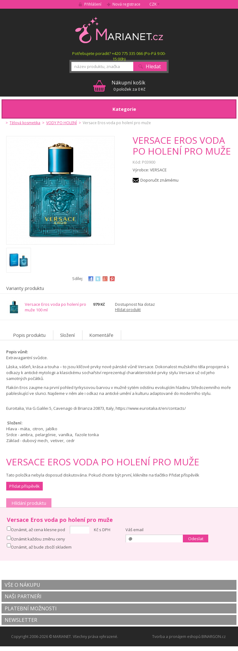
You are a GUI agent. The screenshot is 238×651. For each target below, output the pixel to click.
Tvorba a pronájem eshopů (176, 636)
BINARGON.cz (213, 636)
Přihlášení (92, 4)
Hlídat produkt (128, 309)
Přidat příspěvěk (24, 486)
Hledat (153, 66)
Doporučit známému (159, 180)
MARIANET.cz (119, 29)
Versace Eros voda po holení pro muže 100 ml (55, 307)
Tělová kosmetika (25, 122)
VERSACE (158, 170)
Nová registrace (126, 4)
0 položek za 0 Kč (128, 85)
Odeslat (195, 538)
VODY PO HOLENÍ (61, 122)
